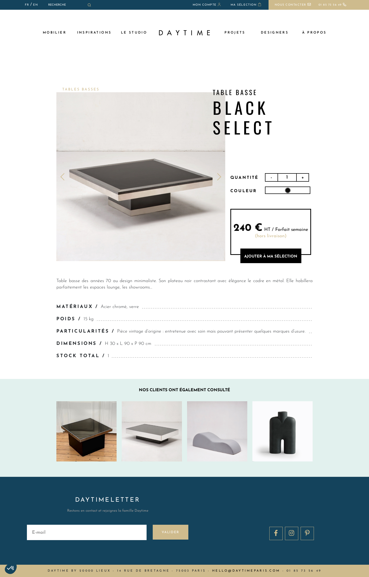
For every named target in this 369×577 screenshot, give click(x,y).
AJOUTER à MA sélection (270, 257)
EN (35, 5)
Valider (170, 532)
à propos (314, 32)
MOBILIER (54, 32)
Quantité (244, 178)
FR (27, 5)
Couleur (243, 191)
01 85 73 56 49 (333, 5)
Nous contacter (293, 5)
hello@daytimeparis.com (246, 570)
